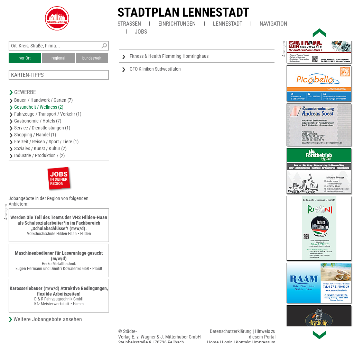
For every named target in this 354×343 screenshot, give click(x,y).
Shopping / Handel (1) (35, 134)
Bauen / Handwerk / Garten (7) (43, 100)
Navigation (273, 23)
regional (58, 58)
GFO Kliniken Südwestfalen (155, 69)
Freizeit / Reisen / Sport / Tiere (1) (46, 141)
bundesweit (92, 58)
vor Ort (25, 58)
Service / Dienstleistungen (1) (42, 127)
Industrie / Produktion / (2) (39, 155)
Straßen (129, 23)
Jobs (141, 31)
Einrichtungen (177, 23)
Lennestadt (227, 23)
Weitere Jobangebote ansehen (47, 319)
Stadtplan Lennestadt (184, 12)
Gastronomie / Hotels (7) (37, 121)
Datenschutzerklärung (231, 331)
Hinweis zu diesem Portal (262, 334)
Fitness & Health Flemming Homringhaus (169, 56)
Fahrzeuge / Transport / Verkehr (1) (47, 114)
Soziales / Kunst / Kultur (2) (40, 148)
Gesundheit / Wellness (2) (38, 107)
